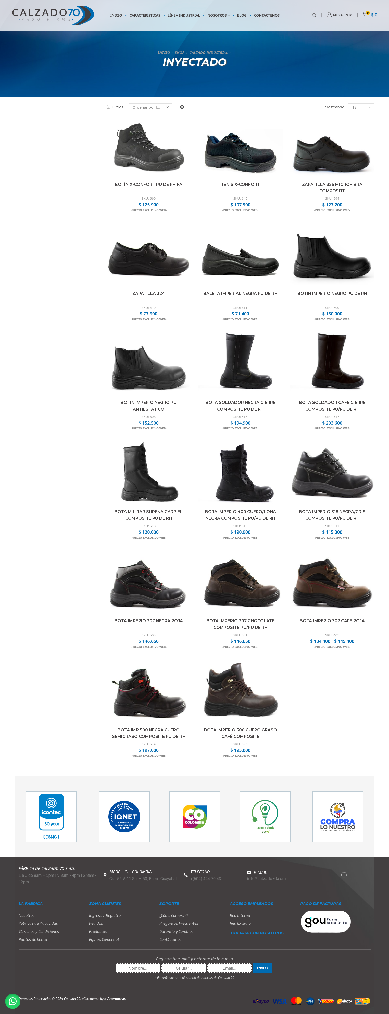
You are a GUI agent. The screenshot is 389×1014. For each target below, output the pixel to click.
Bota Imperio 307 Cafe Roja (332, 620)
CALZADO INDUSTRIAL (208, 52)
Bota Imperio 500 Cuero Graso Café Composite (240, 733)
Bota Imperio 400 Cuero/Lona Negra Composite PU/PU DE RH (240, 515)
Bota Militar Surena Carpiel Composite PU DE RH (149, 515)
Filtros (115, 106)
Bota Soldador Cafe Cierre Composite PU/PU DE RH (332, 406)
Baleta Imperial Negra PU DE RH (240, 293)
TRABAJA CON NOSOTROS (257, 932)
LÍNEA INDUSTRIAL (184, 15)
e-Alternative (114, 999)
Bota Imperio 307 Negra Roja (148, 620)
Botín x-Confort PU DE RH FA (149, 184)
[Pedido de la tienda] (150, 107)
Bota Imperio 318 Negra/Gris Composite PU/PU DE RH (332, 515)
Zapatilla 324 (148, 293)
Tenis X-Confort (240, 184)
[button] (12, 1001)
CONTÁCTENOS (267, 15)
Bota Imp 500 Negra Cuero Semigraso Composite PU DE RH (148, 733)
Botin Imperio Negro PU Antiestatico (148, 406)
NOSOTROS (218, 15)
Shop (179, 52)
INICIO (116, 15)
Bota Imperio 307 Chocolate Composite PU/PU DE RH (240, 624)
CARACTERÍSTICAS (145, 15)
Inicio (164, 52)
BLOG (242, 15)
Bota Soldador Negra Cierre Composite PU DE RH (240, 406)
